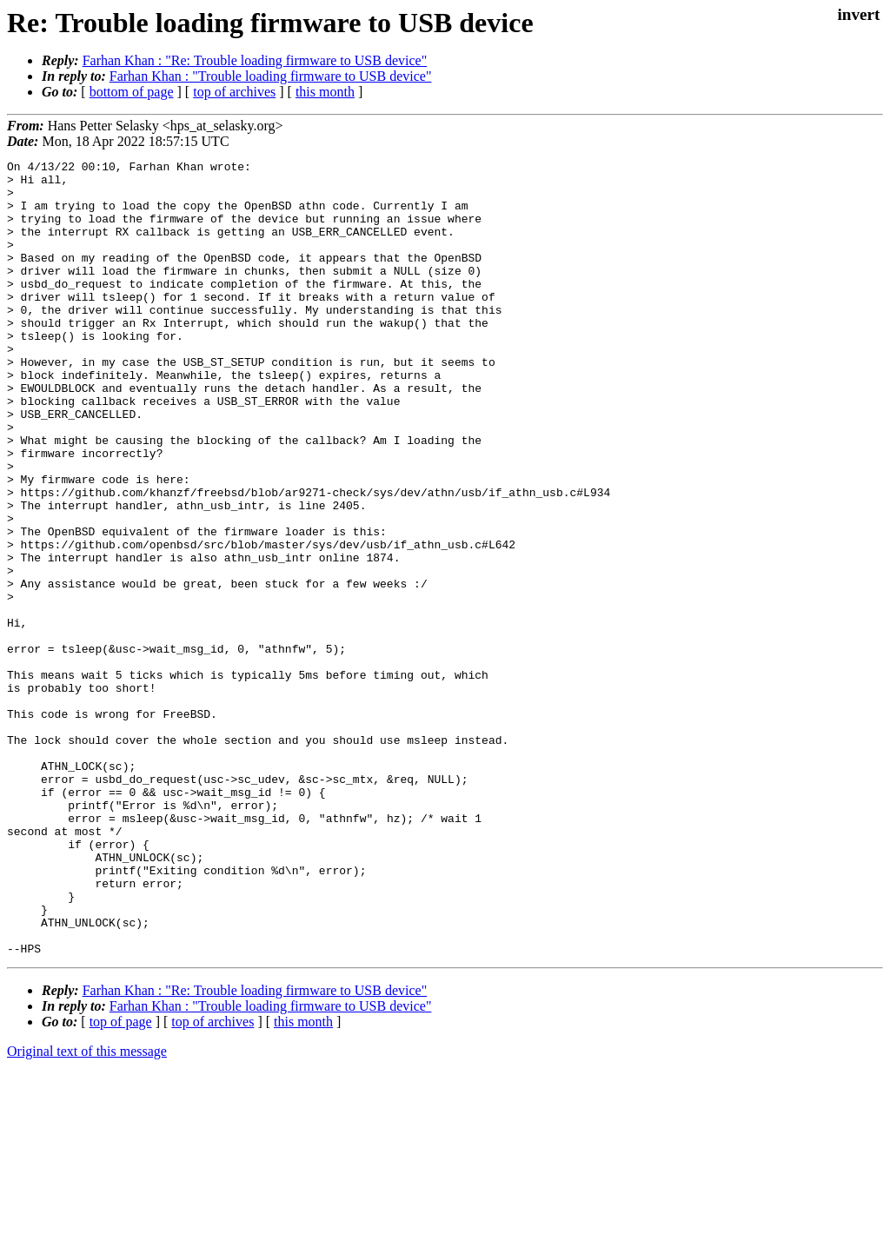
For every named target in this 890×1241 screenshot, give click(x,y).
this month (325, 91)
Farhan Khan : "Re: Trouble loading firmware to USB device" (255, 60)
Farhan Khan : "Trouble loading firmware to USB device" (271, 76)
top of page (121, 1180)
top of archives (234, 91)
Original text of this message (87, 1210)
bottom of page (132, 91)
